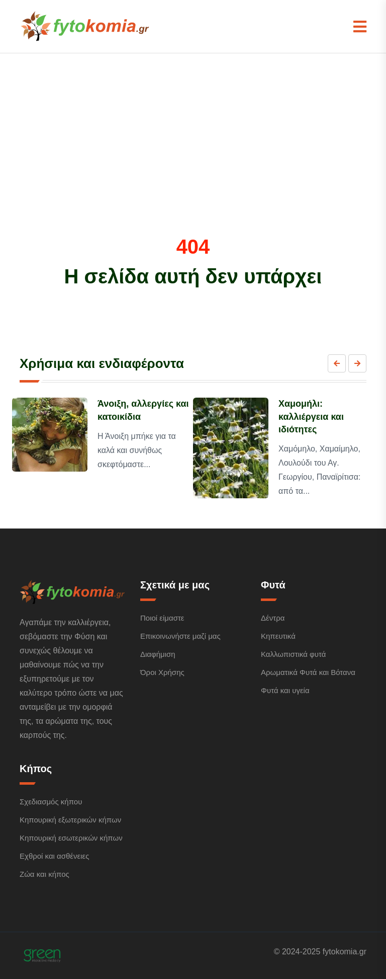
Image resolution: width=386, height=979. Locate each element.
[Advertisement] (193, 159)
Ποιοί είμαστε (162, 618)
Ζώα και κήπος (44, 874)
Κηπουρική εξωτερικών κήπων (70, 819)
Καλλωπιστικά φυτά (293, 654)
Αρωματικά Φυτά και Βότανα (308, 672)
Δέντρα (272, 618)
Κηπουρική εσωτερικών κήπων (71, 838)
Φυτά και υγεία (285, 690)
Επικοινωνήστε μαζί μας (180, 636)
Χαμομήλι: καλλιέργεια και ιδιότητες (311, 416)
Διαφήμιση (157, 654)
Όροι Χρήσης (162, 672)
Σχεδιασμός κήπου (51, 801)
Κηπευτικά (278, 636)
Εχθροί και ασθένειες (54, 856)
